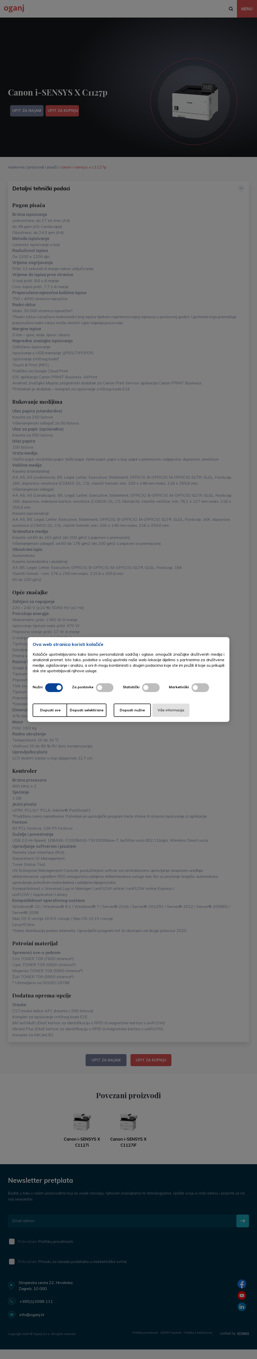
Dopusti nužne (148, 710)
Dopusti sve (53, 710)
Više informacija (195, 710)
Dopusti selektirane (100, 710)
